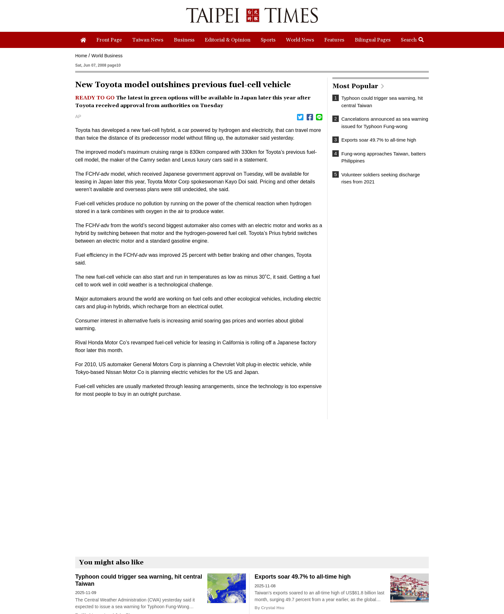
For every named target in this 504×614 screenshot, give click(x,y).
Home (81, 55)
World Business (106, 55)
